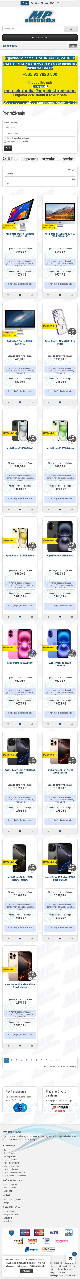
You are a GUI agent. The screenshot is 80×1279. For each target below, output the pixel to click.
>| (56, 1060)
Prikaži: (73, 179)
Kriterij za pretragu (11, 122)
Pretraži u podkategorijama (16, 140)
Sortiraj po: (71, 169)
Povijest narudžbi (11, 1214)
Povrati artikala (10, 1187)
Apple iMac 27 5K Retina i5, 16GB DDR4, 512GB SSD (60, 235)
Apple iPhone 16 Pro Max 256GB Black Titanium (60, 879)
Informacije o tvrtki (11, 1166)
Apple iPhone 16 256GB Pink (20, 662)
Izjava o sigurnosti (11, 1159)
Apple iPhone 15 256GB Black (20, 448)
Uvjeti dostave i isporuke (14, 1172)
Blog (6, 1150)
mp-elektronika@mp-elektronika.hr (40, 90)
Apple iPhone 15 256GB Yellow (20, 555)
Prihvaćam (26, 1271)
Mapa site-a (8, 1191)
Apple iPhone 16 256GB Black (60, 555)
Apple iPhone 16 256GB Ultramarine (60, 664)
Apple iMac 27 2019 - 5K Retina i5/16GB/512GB (20, 235)
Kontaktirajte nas (11, 1184)
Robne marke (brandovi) (14, 1199)
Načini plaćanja (10, 1156)
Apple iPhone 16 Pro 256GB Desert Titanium (60, 771)
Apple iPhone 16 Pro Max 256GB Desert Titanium (20, 986)
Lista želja (8, 1218)
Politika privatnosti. (37, 1266)
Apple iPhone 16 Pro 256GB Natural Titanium (20, 879)
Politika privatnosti (11, 1163)
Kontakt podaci (10, 1153)
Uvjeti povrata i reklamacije (15, 1175)
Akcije (6, 1203)
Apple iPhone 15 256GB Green (60, 448)
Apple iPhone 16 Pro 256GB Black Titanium (20, 771)
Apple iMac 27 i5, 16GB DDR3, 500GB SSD (20, 342)
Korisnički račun (10, 1211)
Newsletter (8, 1221)
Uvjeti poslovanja (11, 1169)
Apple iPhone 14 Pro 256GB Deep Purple (60, 342)
